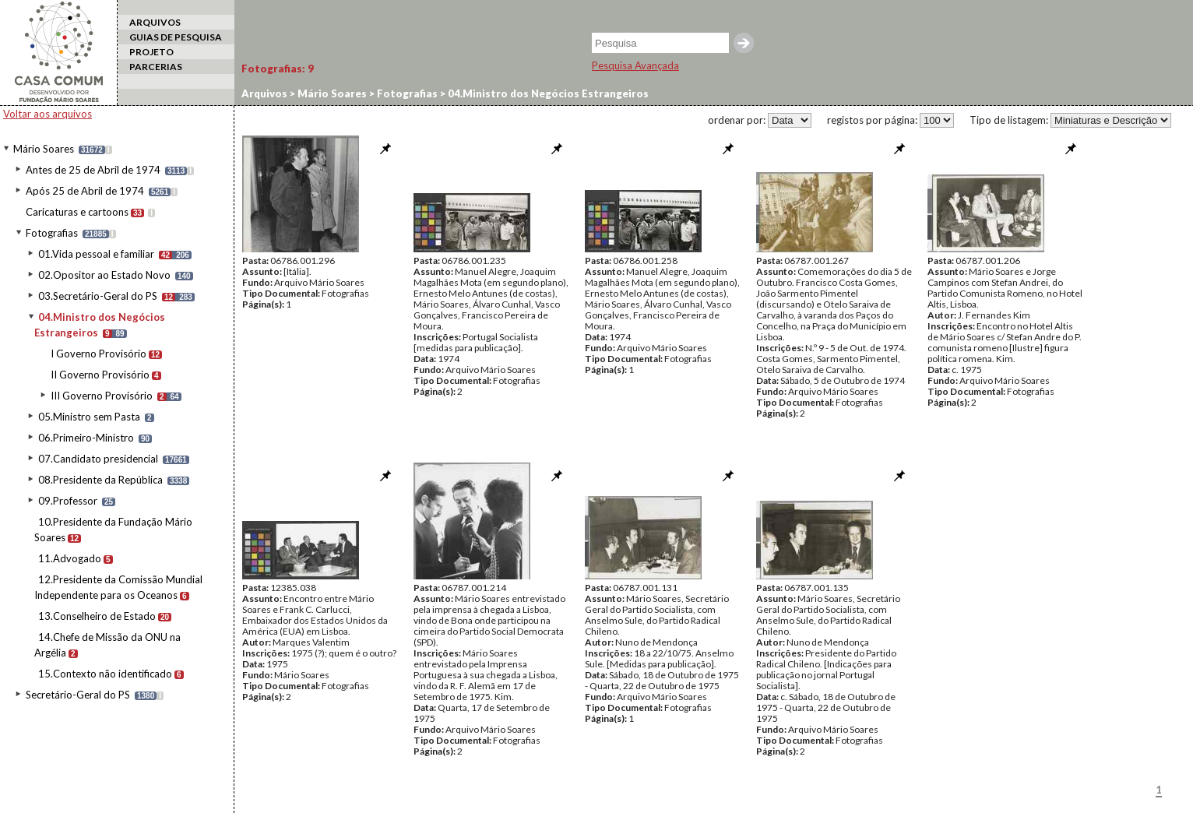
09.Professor (67, 500)
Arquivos (264, 93)
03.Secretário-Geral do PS (97, 296)
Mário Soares (43, 149)
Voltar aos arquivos (47, 113)
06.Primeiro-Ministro (86, 437)
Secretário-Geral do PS (78, 694)
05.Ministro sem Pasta (89, 416)
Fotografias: (277, 68)
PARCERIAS (155, 66)
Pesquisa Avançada (635, 65)
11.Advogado (69, 558)
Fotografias (52, 233)
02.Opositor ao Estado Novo (104, 275)
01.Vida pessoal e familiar (96, 254)
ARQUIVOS (155, 22)
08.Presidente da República (100, 479)
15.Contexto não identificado (105, 673)
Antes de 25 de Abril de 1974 (93, 170)
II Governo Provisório (100, 374)
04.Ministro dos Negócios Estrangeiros (547, 93)
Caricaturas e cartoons (77, 212)
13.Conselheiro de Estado (97, 616)
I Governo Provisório (98, 353)
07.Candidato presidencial (98, 458)
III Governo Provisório (102, 395)
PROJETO (151, 52)
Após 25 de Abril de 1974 (85, 191)
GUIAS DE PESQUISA (175, 37)
